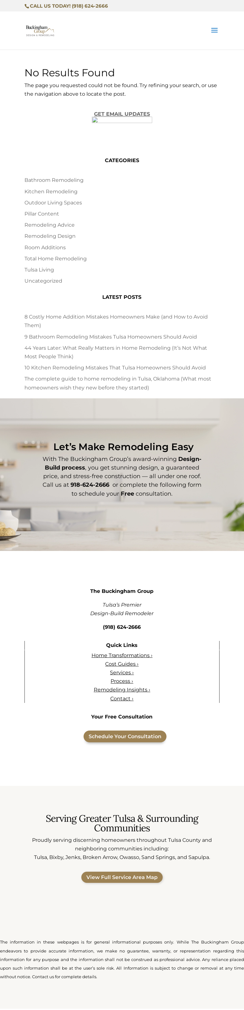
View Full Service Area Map (122, 879)
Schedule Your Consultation (125, 737)
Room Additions (45, 248)
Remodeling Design (50, 237)
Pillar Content (41, 215)
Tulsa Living (39, 271)
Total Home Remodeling (55, 260)
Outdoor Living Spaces (53, 204)
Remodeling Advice (49, 226)
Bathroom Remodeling (54, 181)
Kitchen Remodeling (51, 192)
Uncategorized (43, 282)
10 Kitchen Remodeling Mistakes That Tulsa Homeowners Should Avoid (115, 369)
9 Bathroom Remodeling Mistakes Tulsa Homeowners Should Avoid (110, 338)
